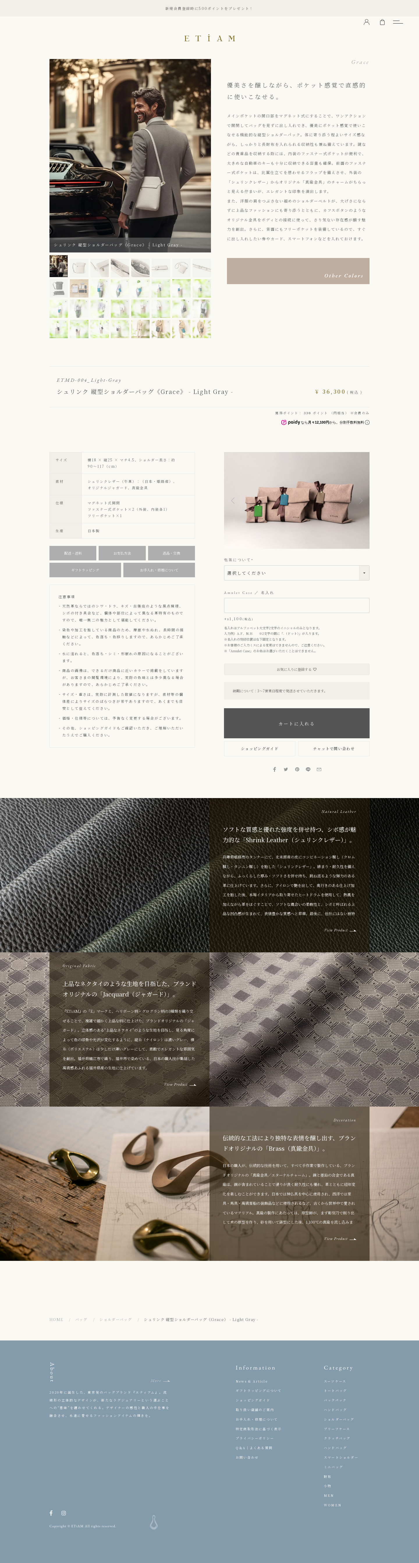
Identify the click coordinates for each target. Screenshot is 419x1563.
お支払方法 (122, 553)
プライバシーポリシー (255, 1438)
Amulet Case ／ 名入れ (249, 593)
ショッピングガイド (98, 727)
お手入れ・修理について (159, 569)
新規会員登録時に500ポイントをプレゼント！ (209, 8)
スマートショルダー (341, 1457)
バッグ (81, 1319)
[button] (233, 500)
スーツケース (335, 1381)
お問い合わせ (247, 1457)
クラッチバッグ (337, 1438)
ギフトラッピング (85, 569)
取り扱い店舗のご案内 (255, 1409)
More (155, 1380)
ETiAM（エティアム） (209, 37)
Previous (58, 156)
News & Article (252, 1381)
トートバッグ (335, 1390)
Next (202, 156)
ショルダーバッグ (115, 1319)
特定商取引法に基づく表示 (259, 1428)
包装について (239, 560)
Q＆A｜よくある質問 (254, 1447)
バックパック (335, 1400)
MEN (329, 1495)
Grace (360, 62)
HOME (56, 1319)
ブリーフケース (337, 1428)
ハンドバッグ (335, 1409)
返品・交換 (171, 553)
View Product (336, 930)
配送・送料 (73, 553)
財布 (327, 1476)
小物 (327, 1485)
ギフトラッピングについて (259, 1390)
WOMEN (332, 1505)
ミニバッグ (333, 1467)
